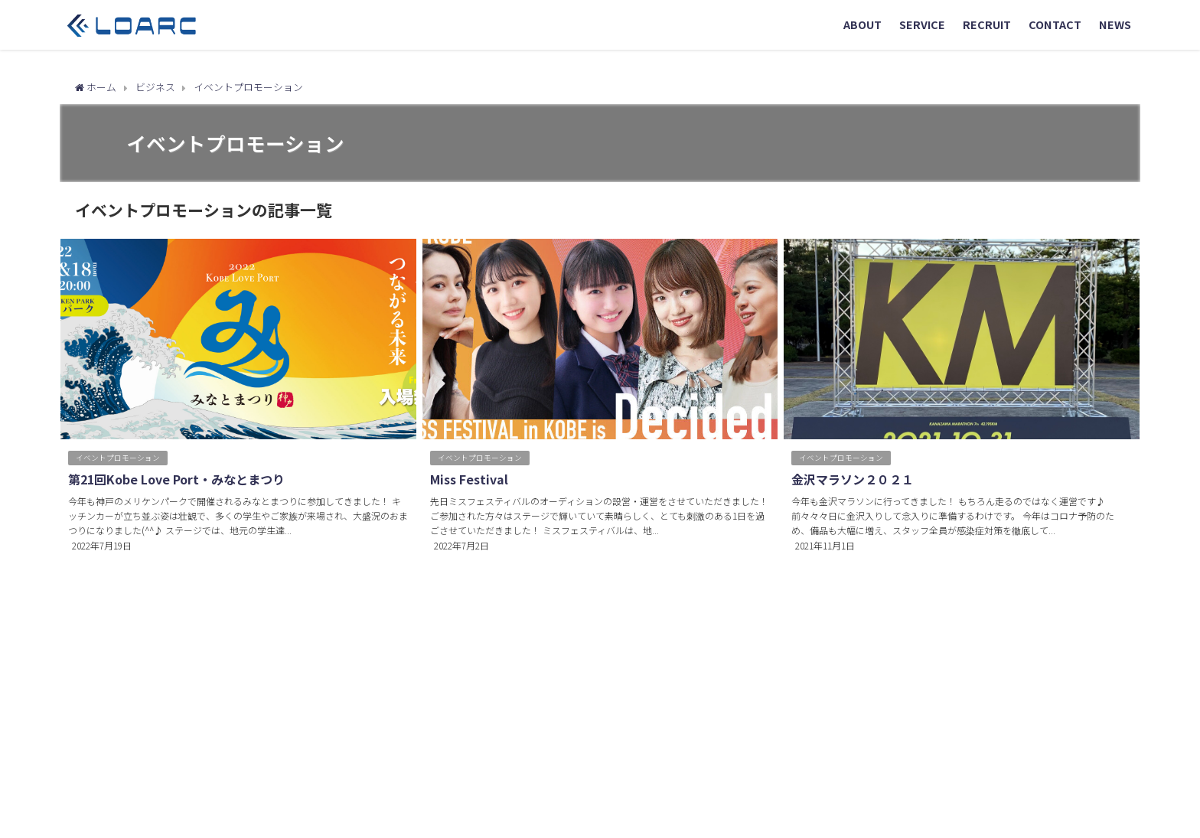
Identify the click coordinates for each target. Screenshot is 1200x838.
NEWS (1115, 24)
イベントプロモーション (118, 457)
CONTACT (1055, 24)
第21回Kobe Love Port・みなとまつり (176, 479)
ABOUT (862, 24)
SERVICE (922, 24)
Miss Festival (469, 479)
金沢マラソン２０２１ (852, 479)
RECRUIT (987, 24)
